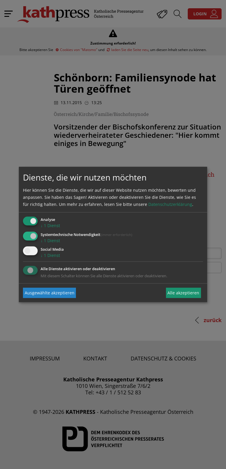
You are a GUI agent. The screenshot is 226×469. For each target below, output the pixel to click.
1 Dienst (50, 225)
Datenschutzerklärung (170, 204)
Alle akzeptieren (183, 293)
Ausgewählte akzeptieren (49, 293)
